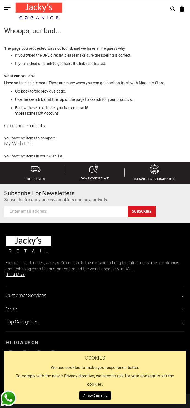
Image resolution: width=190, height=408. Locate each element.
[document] (95, 377)
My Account (48, 113)
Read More (15, 274)
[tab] (95, 295)
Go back (22, 91)
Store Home (25, 113)
